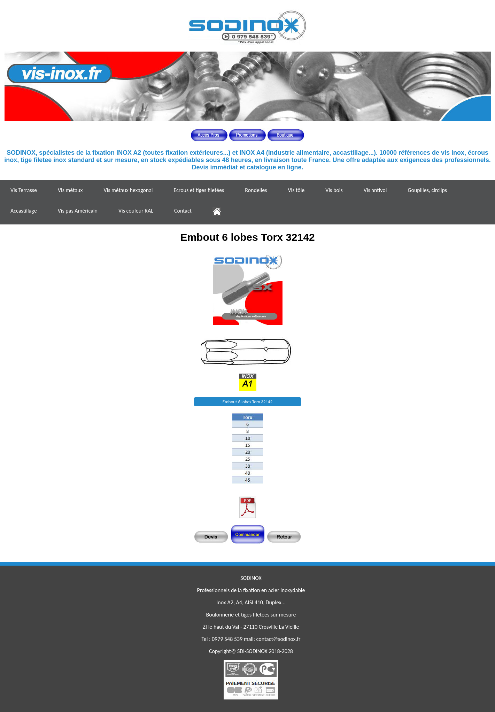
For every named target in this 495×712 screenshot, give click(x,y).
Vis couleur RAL (135, 210)
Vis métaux (70, 190)
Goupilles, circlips (427, 190)
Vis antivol (375, 190)
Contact (183, 210)
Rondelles (256, 190)
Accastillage (23, 210)
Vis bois (333, 190)
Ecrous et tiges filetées (198, 190)
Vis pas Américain (78, 210)
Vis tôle (296, 190)
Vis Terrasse (23, 190)
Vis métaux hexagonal (128, 190)
